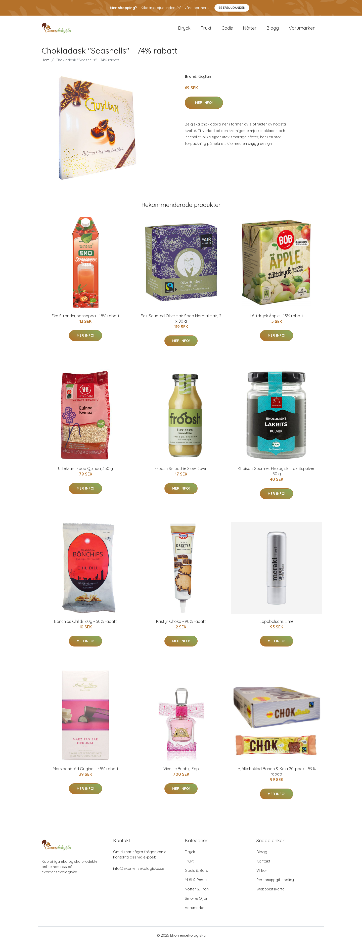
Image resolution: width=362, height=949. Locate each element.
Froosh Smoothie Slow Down (181, 473)
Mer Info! (204, 107)
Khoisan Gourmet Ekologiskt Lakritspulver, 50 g (276, 476)
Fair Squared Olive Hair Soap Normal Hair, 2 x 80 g (181, 323)
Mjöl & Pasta (196, 884)
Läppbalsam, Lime (276, 626)
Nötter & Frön (197, 894)
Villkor (261, 875)
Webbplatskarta (270, 894)
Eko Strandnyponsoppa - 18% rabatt (85, 320)
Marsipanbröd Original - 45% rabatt (85, 773)
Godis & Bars (196, 875)
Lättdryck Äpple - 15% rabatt (276, 320)
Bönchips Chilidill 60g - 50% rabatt (85, 626)
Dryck (184, 30)
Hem (45, 65)
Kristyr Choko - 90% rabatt (181, 626)
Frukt (206, 30)
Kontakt (263, 866)
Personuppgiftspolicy (275, 884)
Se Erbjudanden (231, 8)
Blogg (272, 30)
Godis (227, 30)
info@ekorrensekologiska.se (138, 873)
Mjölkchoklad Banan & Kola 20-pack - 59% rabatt (277, 776)
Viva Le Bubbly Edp (181, 773)
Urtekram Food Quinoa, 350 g (85, 473)
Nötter (249, 30)
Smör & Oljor (196, 903)
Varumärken (302, 30)
